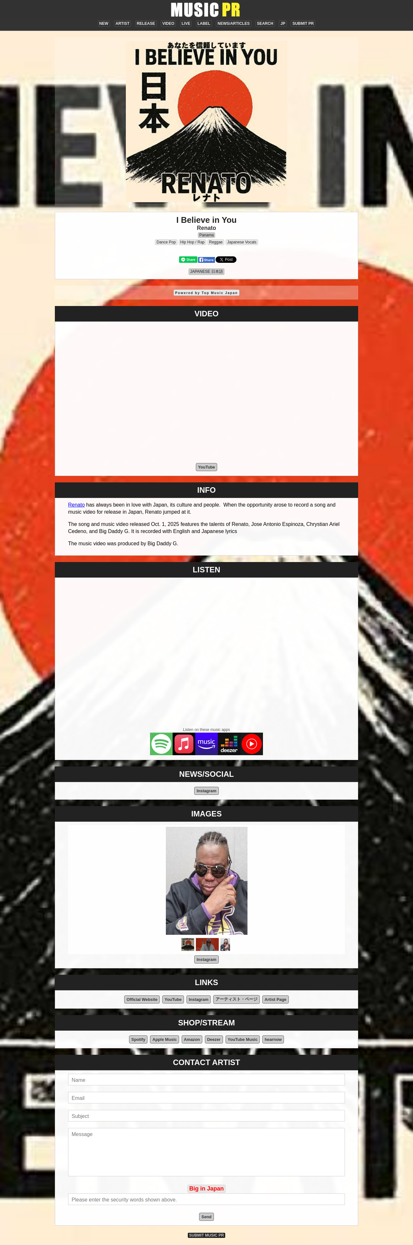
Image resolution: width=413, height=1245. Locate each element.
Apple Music (164, 1039)
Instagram (206, 790)
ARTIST (122, 23)
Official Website (141, 999)
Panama (206, 235)
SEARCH (265, 23)
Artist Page (276, 999)
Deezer (214, 1039)
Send (206, 1216)
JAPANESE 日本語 (206, 271)
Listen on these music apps (206, 729)
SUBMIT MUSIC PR (206, 1235)
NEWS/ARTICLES (233, 23)
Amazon (192, 1039)
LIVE (186, 23)
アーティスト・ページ (236, 999)
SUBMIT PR (303, 23)
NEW (103, 23)
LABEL (203, 23)
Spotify (138, 1039)
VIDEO (168, 23)
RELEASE (146, 23)
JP (282, 23)
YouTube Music (243, 1039)
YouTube (206, 467)
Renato (206, 228)
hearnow (273, 1039)
